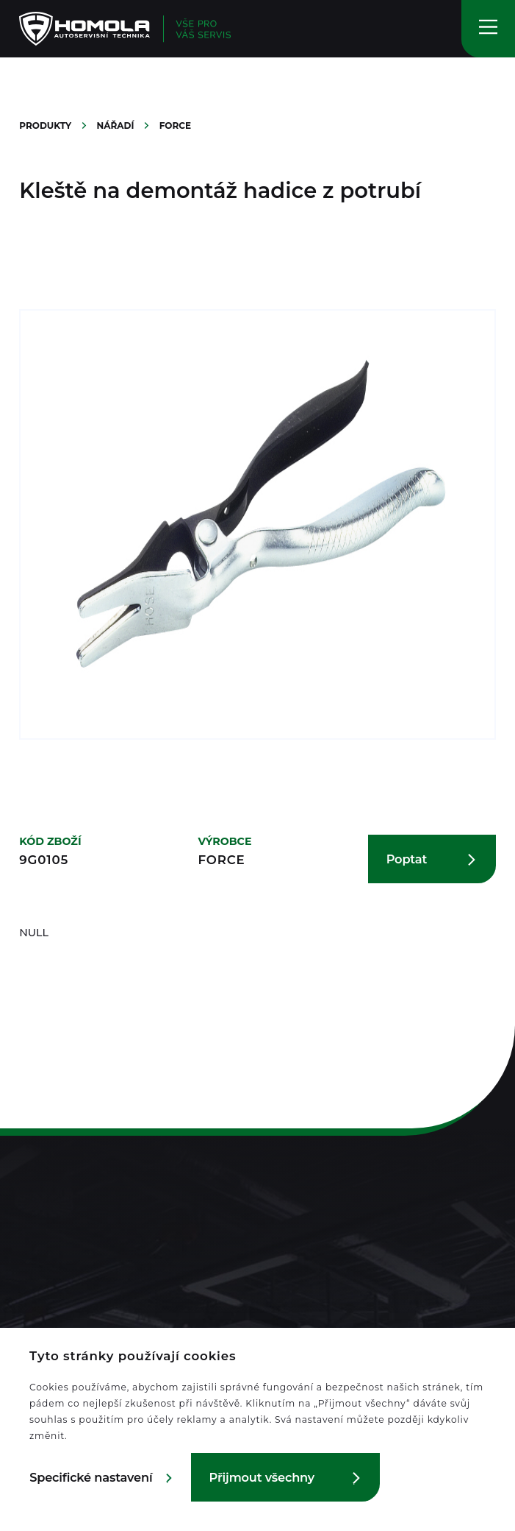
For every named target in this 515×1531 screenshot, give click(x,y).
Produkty (46, 125)
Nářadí (117, 125)
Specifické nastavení (90, 1477)
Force (175, 125)
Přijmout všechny (262, 1477)
